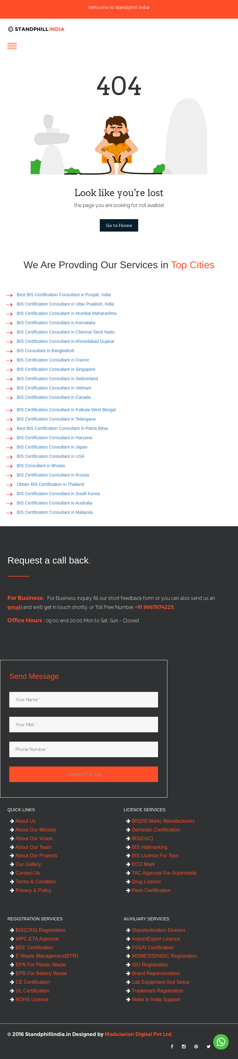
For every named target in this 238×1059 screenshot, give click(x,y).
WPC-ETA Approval (34, 939)
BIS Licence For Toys (152, 855)
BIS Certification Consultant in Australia (54, 502)
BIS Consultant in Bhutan (41, 465)
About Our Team (30, 847)
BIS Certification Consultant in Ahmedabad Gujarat (65, 341)
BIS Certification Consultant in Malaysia (55, 512)
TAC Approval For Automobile (161, 873)
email (11, 607)
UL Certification (29, 990)
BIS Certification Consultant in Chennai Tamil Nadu (66, 331)
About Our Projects (33, 855)
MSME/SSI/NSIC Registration (161, 956)
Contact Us (25, 873)
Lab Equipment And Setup (157, 982)
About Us (23, 821)
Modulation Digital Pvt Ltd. (139, 1034)
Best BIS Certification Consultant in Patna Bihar (62, 428)
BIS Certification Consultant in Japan (52, 446)
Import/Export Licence (153, 939)
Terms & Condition (33, 881)
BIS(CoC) (139, 838)
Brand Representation (153, 973)
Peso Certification (148, 890)
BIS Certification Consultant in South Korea (58, 493)
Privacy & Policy (30, 890)
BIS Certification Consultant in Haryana (54, 437)
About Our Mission (33, 829)
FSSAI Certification (150, 947)
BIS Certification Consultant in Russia (53, 474)
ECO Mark (140, 864)
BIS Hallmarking (146, 847)
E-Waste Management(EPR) (44, 956)
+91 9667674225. (152, 607)
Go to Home (119, 225)
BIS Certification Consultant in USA (51, 456)
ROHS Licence (29, 999)
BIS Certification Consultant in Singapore (56, 369)
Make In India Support (153, 999)
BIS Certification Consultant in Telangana (56, 419)
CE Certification (30, 982)
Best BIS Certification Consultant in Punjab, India (64, 294)
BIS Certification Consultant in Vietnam (54, 387)
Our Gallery (25, 864)
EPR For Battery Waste (38, 973)
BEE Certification (31, 947)
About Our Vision (31, 838)
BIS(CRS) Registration (37, 930)
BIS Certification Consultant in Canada (54, 397)
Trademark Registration (154, 990)
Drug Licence (143, 881)
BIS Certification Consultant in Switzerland (57, 378)
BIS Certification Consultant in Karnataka (56, 322)
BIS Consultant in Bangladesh (45, 350)
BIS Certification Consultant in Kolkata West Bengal (66, 409)
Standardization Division (155, 930)
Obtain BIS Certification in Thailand (50, 484)
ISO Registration (147, 964)
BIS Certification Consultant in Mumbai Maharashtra (67, 313)
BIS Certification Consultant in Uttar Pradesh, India (65, 304)
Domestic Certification (153, 829)
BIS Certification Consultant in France (53, 359)
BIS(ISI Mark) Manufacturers (160, 821)
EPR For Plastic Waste (38, 964)
